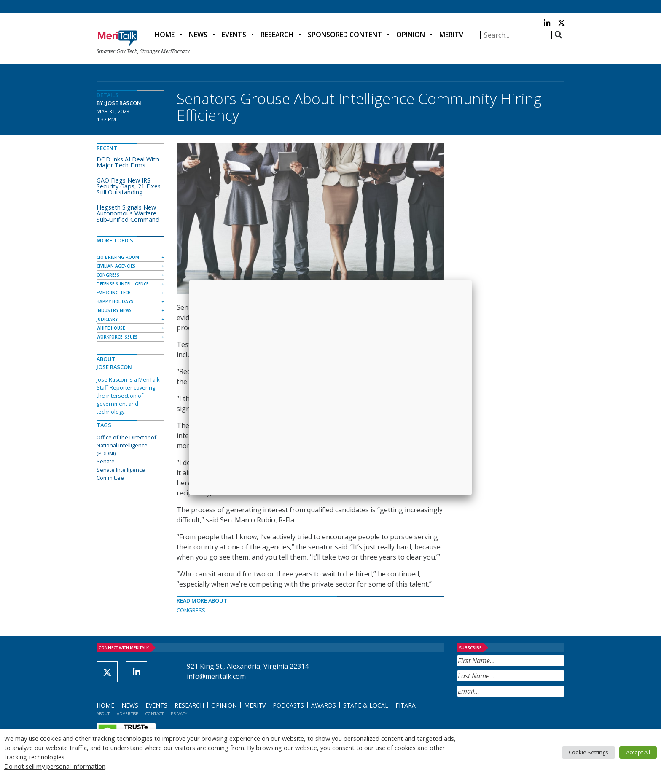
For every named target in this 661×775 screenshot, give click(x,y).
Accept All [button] (638, 752)
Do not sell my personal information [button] (54, 766)
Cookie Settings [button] (588, 752)
